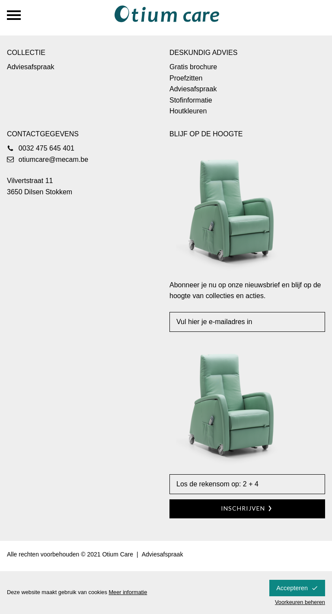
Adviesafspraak (30, 67)
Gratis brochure (193, 67)
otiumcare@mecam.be (53, 159)
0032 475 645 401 (46, 148)
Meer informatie (128, 592)
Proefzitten (185, 78)
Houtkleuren (188, 111)
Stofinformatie (190, 100)
